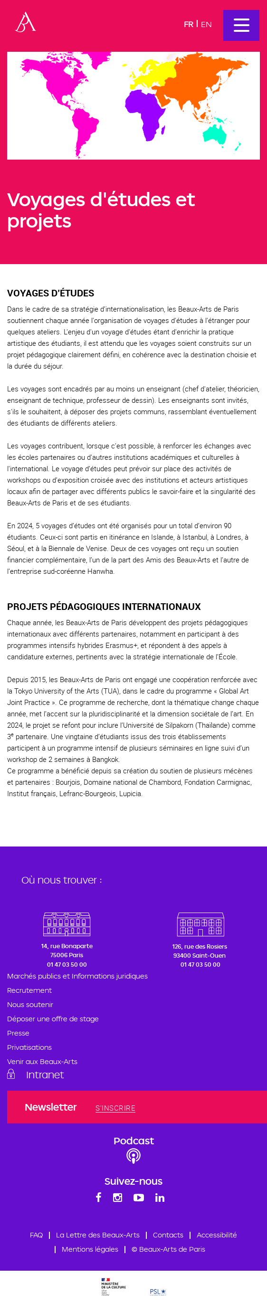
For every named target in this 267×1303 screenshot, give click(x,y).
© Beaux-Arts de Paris (168, 1249)
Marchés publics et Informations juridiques (77, 976)
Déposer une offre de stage (53, 1019)
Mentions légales (90, 1249)
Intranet (45, 1074)
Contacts (168, 1235)
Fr (188, 24)
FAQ (36, 1235)
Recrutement (29, 990)
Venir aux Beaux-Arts (42, 1061)
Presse (18, 1033)
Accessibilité (217, 1235)
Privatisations (29, 1047)
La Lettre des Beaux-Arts (98, 1235)
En (206, 24)
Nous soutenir (30, 1004)
